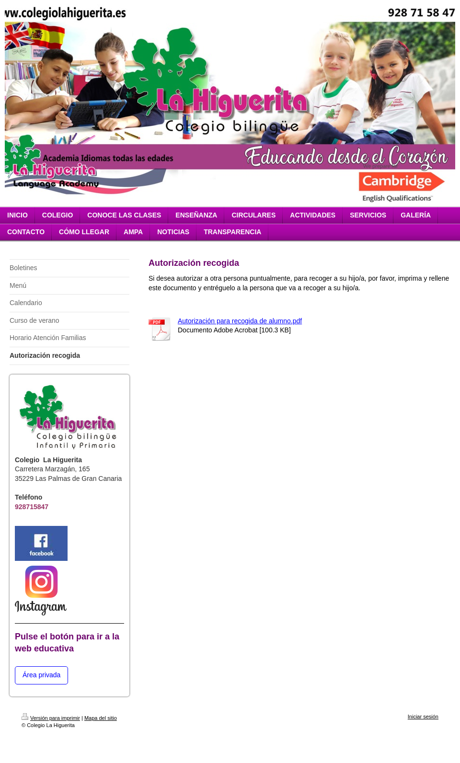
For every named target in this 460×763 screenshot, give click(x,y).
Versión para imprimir (51, 718)
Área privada (41, 675)
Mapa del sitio (100, 718)
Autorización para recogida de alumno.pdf (240, 321)
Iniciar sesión (423, 716)
